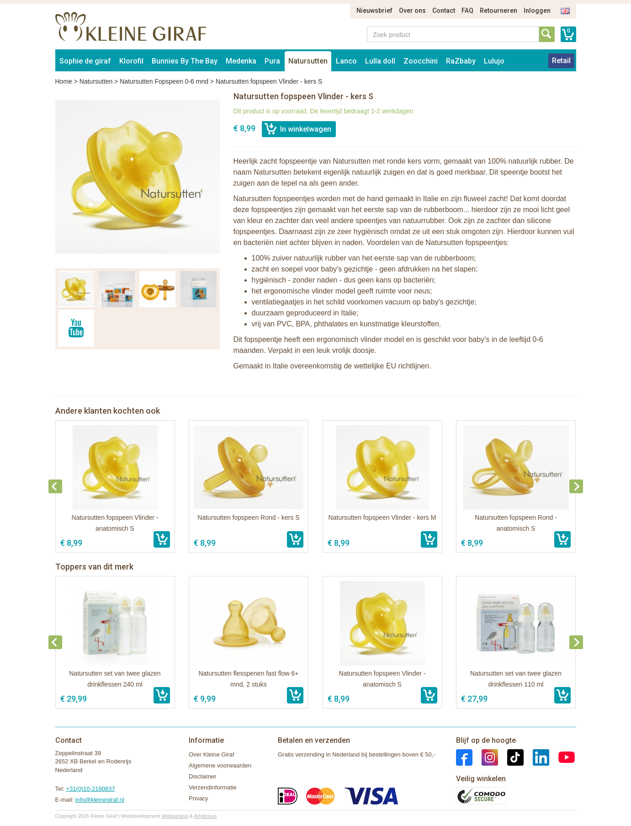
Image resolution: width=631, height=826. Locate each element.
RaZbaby (461, 61)
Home (63, 81)
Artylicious (205, 816)
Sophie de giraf (85, 61)
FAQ (467, 10)
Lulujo (494, 61)
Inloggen (537, 10)
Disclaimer (203, 776)
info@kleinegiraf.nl (99, 799)
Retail (561, 60)
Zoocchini (420, 61)
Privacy (198, 798)
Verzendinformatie (213, 787)
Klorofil (131, 61)
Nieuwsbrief (374, 10)
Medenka (241, 61)
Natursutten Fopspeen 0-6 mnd (164, 81)
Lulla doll (380, 61)
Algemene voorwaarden (220, 765)
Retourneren (498, 10)
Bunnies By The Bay (184, 61)
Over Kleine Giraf (211, 754)
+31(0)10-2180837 (90, 788)
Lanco (346, 61)
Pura (272, 61)
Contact (443, 10)
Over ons (412, 10)
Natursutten (308, 61)
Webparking (174, 816)
